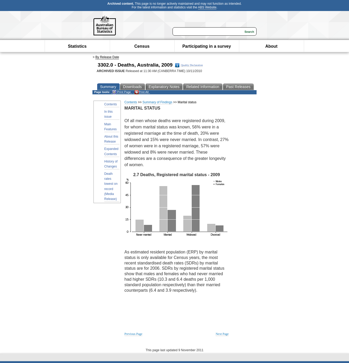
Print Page (121, 92)
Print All (141, 92)
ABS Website (207, 7)
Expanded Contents (111, 151)
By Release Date (107, 57)
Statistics (77, 46)
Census (142, 46)
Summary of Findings (157, 102)
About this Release (111, 139)
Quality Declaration (189, 65)
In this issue (108, 114)
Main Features (110, 126)
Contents (110, 104)
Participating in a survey (206, 46)
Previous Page (133, 334)
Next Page (222, 334)
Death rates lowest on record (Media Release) (111, 186)
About (271, 46)
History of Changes (111, 164)
